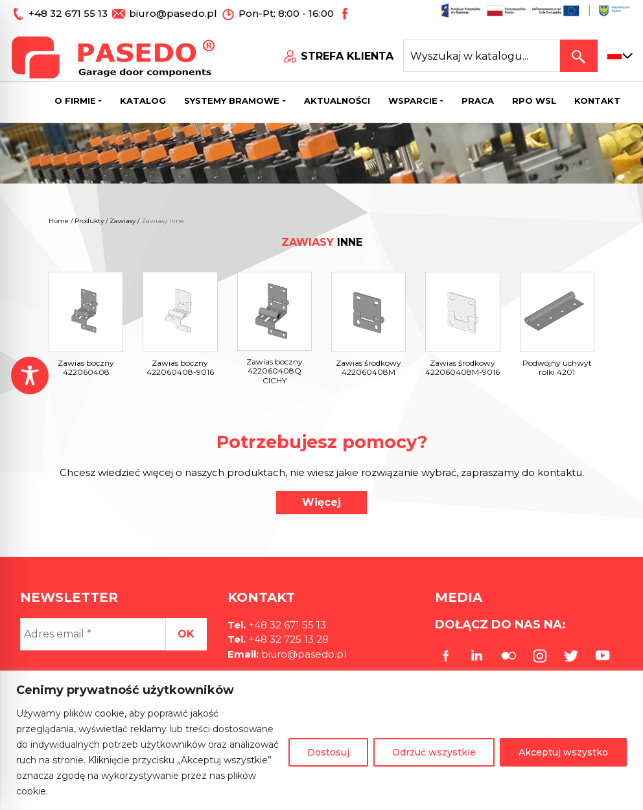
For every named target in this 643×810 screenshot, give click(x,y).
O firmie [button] (75, 100)
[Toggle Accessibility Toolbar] (30, 375)
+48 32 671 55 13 (69, 13)
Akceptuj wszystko (563, 752)
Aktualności (337, 100)
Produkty (89, 221)
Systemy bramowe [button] (231, 100)
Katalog (143, 100)
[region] (321, 740)
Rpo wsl (534, 100)
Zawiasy (122, 221)
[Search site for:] (481, 56)
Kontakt (597, 100)
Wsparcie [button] (413, 100)
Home (59, 221)
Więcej (321, 502)
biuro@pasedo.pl (173, 13)
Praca (478, 100)
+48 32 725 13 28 (287, 639)
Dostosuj (328, 752)
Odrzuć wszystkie (434, 752)
